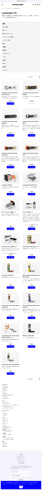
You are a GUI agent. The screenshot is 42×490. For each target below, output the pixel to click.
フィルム (3, 417)
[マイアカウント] (35, 4)
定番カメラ (5, 389)
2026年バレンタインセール (8, 437)
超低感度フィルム (6, 429)
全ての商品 (5, 414)
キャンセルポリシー (21, 459)
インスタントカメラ (5, 410)
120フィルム (5, 421)
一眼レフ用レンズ (6, 403)
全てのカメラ (5, 386)
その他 (3, 441)
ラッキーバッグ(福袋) (7, 434)
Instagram (21, 479)
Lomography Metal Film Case (30, 185)
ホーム (3, 8)
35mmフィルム (5, 420)
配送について (21, 458)
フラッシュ (5, 444)
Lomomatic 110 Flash (7, 185)
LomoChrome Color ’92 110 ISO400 (10, 364)
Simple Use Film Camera (7, 395)
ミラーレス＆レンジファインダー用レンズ (10, 404)
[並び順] (33, 77)
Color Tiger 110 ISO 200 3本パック (31, 246)
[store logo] (17, 4)
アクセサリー (5, 396)
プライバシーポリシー (21, 456)
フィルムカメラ (9, 8)
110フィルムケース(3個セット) (9, 212)
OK (21, 487)
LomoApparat (5, 387)
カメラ (4, 411)
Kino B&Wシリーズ (6, 426)
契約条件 (21, 454)
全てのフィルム (5, 418)
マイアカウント (21, 461)
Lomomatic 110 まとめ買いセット (9, 246)
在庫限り (4, 436)
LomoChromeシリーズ (7, 427)
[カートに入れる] (10, 103)
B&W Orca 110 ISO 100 (28, 335)
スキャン (4, 424)
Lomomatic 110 (6, 398)
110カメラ (4, 392)
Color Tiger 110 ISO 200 (8, 275)
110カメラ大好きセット (28, 212)
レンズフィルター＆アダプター (8, 408)
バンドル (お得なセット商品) (8, 439)
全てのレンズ (5, 401)
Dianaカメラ (5, 393)
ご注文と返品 (21, 463)
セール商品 (4, 433)
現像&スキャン (5, 446)
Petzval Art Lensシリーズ (8, 406)
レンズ (3, 400)
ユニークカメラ (5, 390)
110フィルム (5, 423)
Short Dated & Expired (7, 430)
